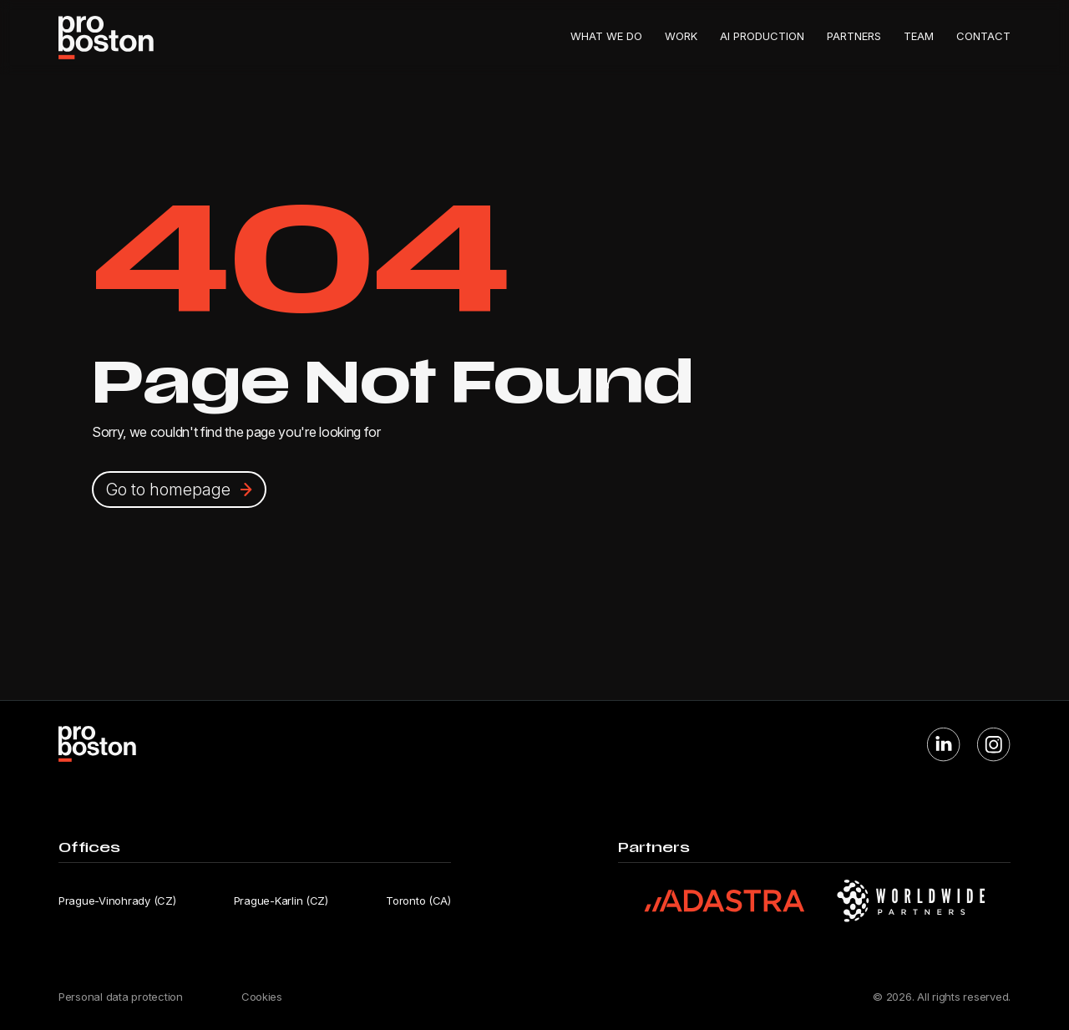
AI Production (762, 36)
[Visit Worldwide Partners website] (911, 901)
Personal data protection (120, 996)
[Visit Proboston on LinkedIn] (943, 744)
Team (919, 36)
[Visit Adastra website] (724, 901)
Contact (983, 36)
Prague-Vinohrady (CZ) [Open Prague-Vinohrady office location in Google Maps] (117, 900)
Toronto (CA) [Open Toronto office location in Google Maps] (418, 900)
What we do (606, 36)
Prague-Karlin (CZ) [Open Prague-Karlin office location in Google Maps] (281, 900)
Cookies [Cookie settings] (261, 996)
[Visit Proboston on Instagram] (994, 744)
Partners (854, 36)
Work (681, 36)
